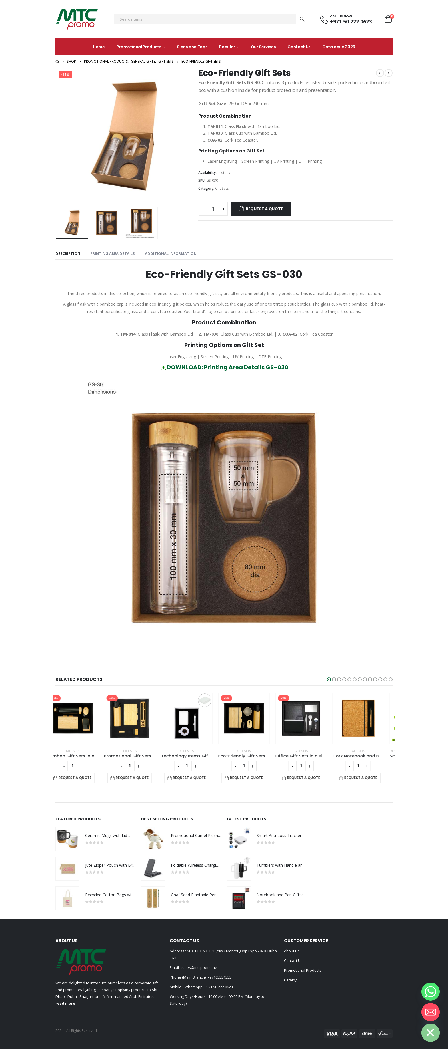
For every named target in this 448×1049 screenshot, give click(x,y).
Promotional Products (139, 47)
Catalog (290, 980)
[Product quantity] (213, 209)
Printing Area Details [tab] (112, 253)
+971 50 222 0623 (218, 986)
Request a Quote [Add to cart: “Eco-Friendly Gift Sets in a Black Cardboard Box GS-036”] (255, 777)
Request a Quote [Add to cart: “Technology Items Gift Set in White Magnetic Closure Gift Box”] (198, 777)
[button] (328, 679)
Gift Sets (222, 188)
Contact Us (299, 47)
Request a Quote (264, 209)
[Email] (430, 1012)
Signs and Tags (192, 47)
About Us (292, 950)
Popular (227, 47)
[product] (81, 718)
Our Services (263, 47)
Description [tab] (67, 253)
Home (99, 47)
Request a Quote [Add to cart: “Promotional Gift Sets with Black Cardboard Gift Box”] (140, 777)
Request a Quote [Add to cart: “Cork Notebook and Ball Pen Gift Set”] (369, 777)
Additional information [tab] (171, 253)
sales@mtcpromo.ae (199, 967)
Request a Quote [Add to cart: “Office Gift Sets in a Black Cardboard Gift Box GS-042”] (312, 777)
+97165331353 (219, 977)
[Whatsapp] (430, 992)
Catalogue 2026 (338, 47)
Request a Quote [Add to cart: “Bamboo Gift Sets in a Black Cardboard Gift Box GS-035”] (83, 777)
